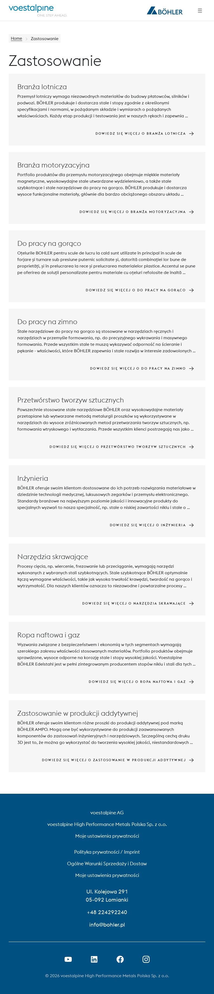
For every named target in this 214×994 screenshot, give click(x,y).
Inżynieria (32, 478)
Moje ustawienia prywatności (107, 836)
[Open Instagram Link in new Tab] (146, 959)
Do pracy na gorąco (49, 243)
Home (17, 38)
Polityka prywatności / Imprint (107, 852)
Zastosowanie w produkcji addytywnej (77, 713)
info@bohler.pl (107, 924)
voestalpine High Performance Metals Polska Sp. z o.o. (107, 824)
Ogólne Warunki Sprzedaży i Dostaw (107, 863)
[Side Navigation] (200, 10)
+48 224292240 (107, 912)
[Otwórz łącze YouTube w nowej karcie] (68, 959)
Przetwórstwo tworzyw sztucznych (70, 399)
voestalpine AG (107, 812)
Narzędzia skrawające (52, 556)
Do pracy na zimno (47, 321)
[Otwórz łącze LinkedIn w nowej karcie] (94, 959)
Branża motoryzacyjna (53, 164)
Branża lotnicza (42, 86)
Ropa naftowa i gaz (48, 634)
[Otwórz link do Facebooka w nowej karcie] (120, 959)
